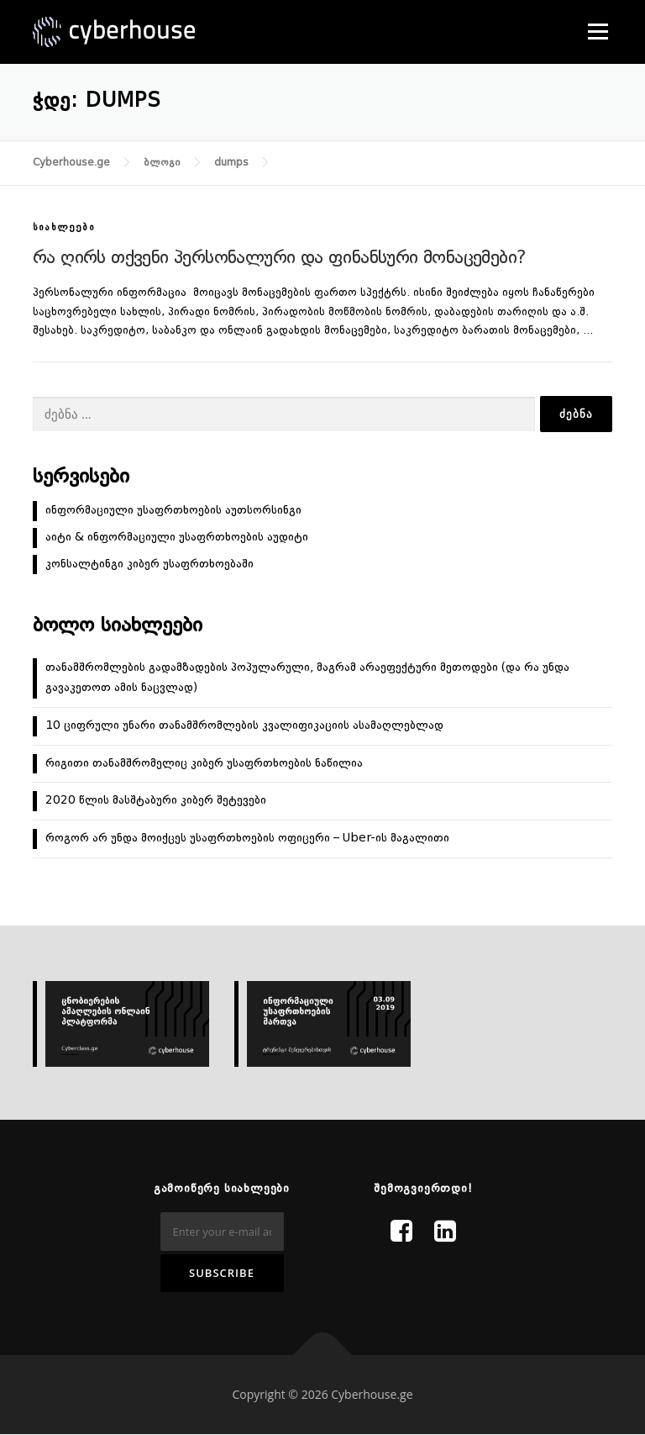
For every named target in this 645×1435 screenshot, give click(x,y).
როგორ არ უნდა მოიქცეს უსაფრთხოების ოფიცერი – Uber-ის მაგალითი (247, 838)
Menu (597, 31)
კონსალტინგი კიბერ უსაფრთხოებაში (149, 564)
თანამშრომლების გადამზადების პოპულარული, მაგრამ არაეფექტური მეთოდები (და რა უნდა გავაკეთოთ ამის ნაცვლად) (307, 678)
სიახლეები (64, 228)
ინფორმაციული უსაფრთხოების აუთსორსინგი (173, 510)
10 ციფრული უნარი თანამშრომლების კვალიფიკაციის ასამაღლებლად (244, 725)
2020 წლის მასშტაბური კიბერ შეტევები (155, 800)
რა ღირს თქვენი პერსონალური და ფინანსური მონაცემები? (279, 258)
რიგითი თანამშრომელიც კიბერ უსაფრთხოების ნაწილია (204, 763)
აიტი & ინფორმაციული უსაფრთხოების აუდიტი (176, 537)
